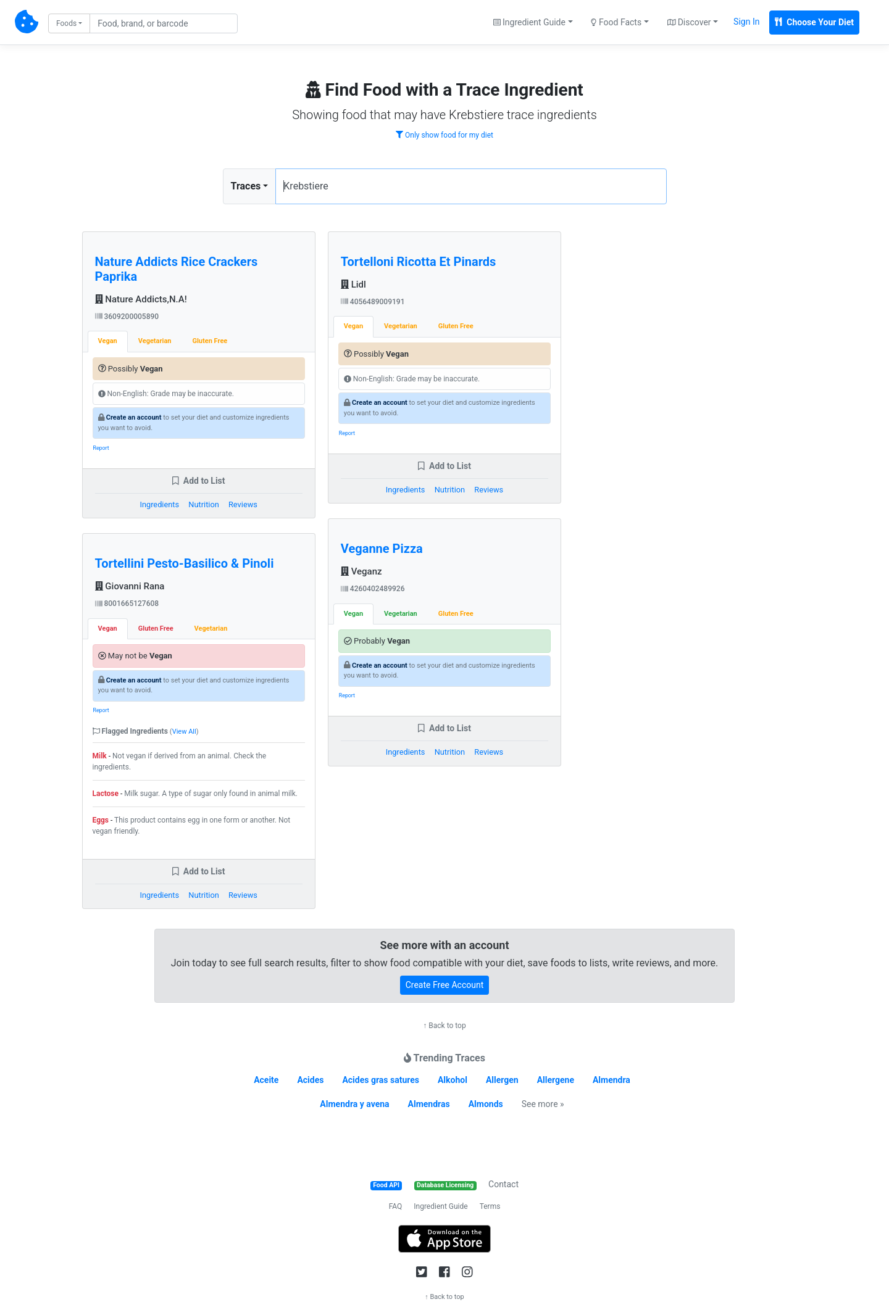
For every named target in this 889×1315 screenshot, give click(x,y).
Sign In (746, 22)
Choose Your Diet (814, 22)
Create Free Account (445, 985)
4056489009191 (373, 301)
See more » (543, 1104)
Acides (310, 1080)
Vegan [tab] (107, 341)
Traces (246, 186)
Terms (490, 1206)
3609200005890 (127, 316)
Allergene (555, 1080)
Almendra (611, 1080)
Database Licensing (445, 1185)
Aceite (266, 1080)
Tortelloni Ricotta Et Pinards (418, 261)
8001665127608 (127, 603)
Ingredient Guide (440, 1206)
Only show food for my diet (444, 135)
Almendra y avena (354, 1104)
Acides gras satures (380, 1080)
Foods (66, 23)
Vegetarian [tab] (155, 341)
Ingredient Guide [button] (529, 22)
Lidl (353, 284)
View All (184, 732)
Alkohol (452, 1080)
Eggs (101, 820)
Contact (503, 1184)
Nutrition (203, 504)
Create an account (134, 417)
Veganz (361, 571)
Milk (100, 756)
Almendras (429, 1104)
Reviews (242, 504)
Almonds (486, 1104)
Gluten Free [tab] (209, 341)
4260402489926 (373, 588)
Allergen (502, 1080)
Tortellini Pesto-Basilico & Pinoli (184, 563)
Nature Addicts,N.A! (141, 299)
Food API (386, 1185)
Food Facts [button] (616, 22)
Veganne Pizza (382, 548)
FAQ (396, 1206)
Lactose (106, 793)
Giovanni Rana (130, 586)
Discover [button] (689, 22)
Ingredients (159, 504)
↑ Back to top (444, 1025)
